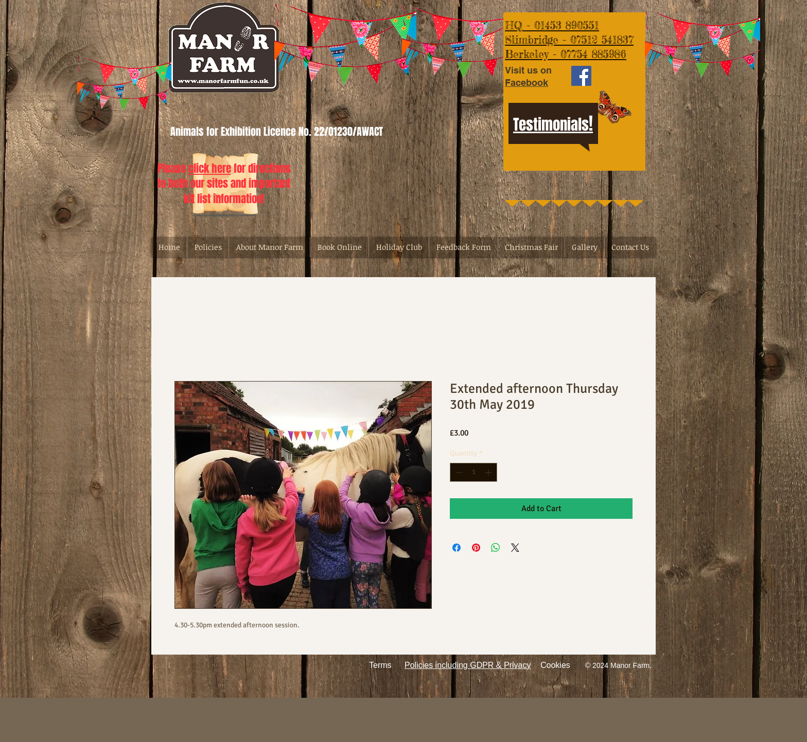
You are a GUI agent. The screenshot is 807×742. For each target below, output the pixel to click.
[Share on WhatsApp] (495, 547)
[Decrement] (457, 472)
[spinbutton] (473, 472)
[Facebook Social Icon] (581, 76)
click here (209, 168)
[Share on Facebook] (456, 547)
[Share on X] (515, 547)
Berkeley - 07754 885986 (565, 54)
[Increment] (489, 472)
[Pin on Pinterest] (476, 547)
